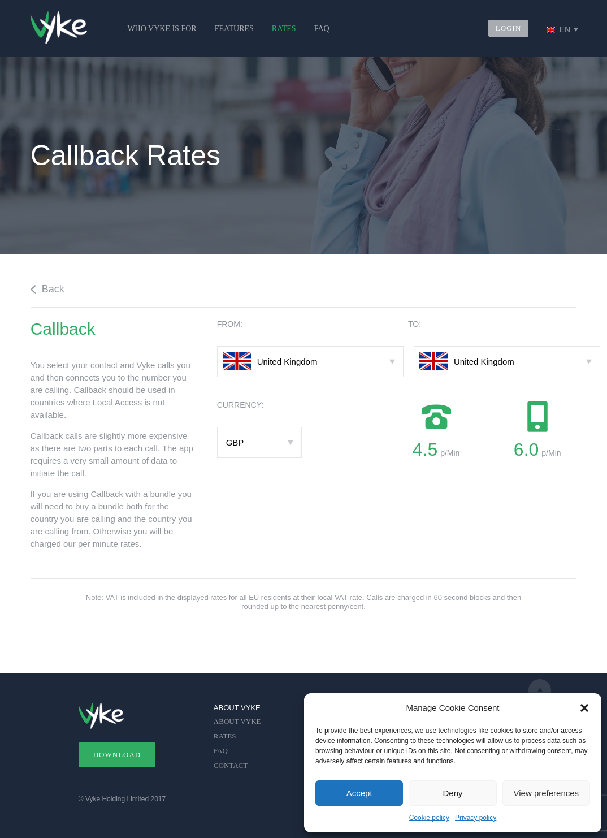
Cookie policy (429, 818)
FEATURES (234, 28)
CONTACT (231, 765)
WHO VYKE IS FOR (161, 28)
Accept (359, 793)
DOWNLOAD (117, 754)
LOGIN (508, 28)
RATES (284, 28)
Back (47, 289)
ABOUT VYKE (237, 721)
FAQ (321, 28)
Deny (452, 793)
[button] (584, 708)
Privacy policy (475, 818)
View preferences (546, 793)
